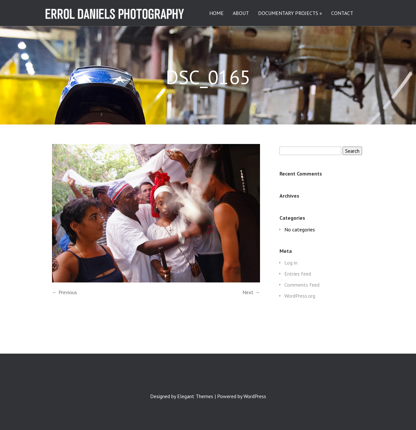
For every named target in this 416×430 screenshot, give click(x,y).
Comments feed (301, 284)
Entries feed (297, 273)
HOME (216, 13)
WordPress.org (299, 296)
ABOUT (241, 13)
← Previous (64, 292)
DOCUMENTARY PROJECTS (288, 13)
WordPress (254, 396)
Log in (290, 262)
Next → (251, 292)
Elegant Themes (195, 396)
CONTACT (342, 13)
